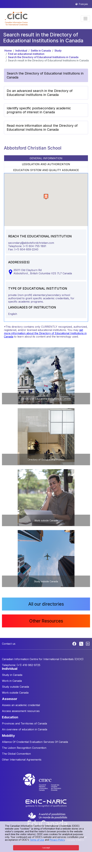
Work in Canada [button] (12, 680)
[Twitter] (81, 643)
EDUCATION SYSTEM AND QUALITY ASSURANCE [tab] (46, 170)
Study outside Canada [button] (15, 686)
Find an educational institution (26, 53)
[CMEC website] (46, 785)
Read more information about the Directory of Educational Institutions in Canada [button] (42, 127)
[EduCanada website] (47, 819)
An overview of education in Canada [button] (24, 729)
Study (58, 50)
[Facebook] (74, 643)
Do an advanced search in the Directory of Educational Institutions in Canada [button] (40, 93)
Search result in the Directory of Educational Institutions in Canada (48, 60)
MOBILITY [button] (8, 736)
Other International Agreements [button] (21, 759)
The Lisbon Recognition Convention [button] (24, 747)
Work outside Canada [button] (15, 692)
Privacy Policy (57, 839)
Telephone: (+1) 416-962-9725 (21, 665)
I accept (46, 847)
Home (8, 50)
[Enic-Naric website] (46, 803)
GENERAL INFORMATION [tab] (46, 158)
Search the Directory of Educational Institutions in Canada (43, 57)
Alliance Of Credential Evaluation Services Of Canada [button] (35, 741)
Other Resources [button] (46, 620)
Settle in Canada (41, 50)
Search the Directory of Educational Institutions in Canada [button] (45, 75)
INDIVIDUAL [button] (9, 669)
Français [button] (83, 4)
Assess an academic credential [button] (21, 705)
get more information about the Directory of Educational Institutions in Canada (45, 333)
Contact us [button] (8, 643)
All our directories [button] (46, 604)
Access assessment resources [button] (21, 711)
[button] (16, 18)
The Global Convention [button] (16, 753)
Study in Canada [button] (12, 675)
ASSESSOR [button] (9, 699)
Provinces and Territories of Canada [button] (24, 723)
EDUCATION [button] (10, 717)
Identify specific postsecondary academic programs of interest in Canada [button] (39, 110)
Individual (21, 50)
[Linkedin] (87, 643)
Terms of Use (37, 839)
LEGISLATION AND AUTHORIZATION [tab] (46, 164)
